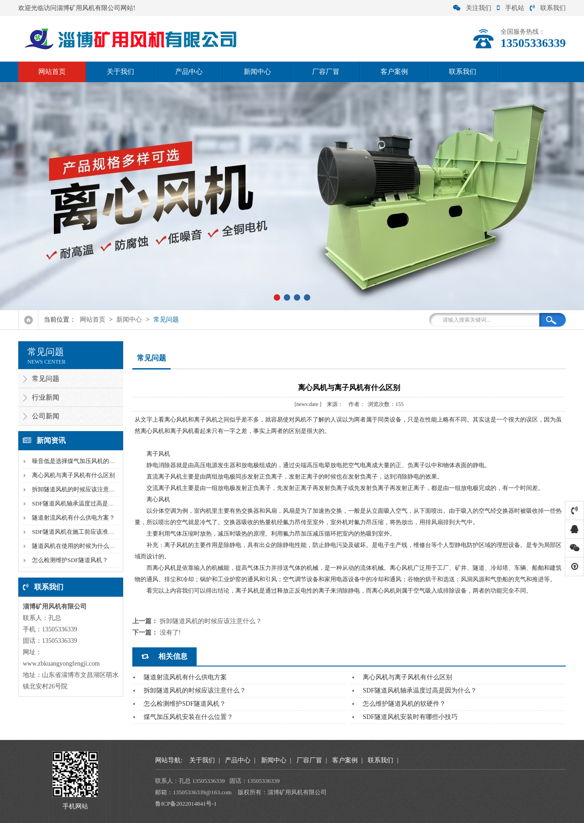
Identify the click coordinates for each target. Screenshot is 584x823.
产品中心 (189, 71)
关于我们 (120, 71)
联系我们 (548, 8)
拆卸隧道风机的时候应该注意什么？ (79, 489)
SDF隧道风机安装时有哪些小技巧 (410, 717)
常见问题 (166, 319)
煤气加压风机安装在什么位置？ (188, 717)
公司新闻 (45, 416)
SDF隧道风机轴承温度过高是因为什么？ (85, 503)
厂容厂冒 (325, 71)
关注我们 (472, 8)
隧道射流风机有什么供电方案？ (73, 517)
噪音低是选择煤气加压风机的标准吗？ (82, 461)
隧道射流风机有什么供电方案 (185, 677)
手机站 (510, 8)
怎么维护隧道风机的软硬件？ (404, 703)
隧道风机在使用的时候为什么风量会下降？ (88, 545)
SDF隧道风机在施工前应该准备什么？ (82, 531)
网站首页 (52, 71)
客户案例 (394, 71)
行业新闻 (45, 397)
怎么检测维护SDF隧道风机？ (70, 560)
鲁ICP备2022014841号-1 (186, 803)
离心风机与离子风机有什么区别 (73, 475)
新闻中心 (257, 71)
